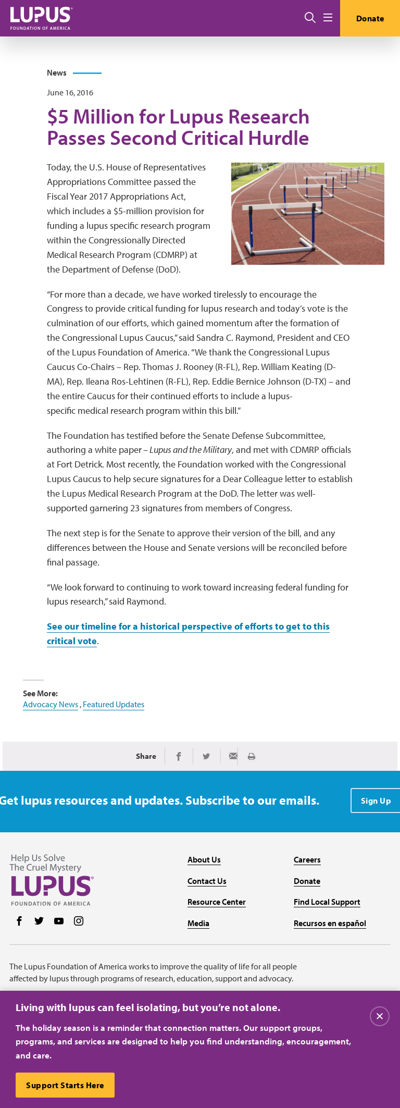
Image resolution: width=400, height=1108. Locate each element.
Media (198, 923)
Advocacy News (50, 704)
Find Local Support (327, 901)
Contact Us (207, 881)
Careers (307, 859)
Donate (370, 18)
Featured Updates (113, 704)
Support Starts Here (65, 1085)
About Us (204, 859)
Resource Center (217, 901)
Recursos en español (330, 923)
